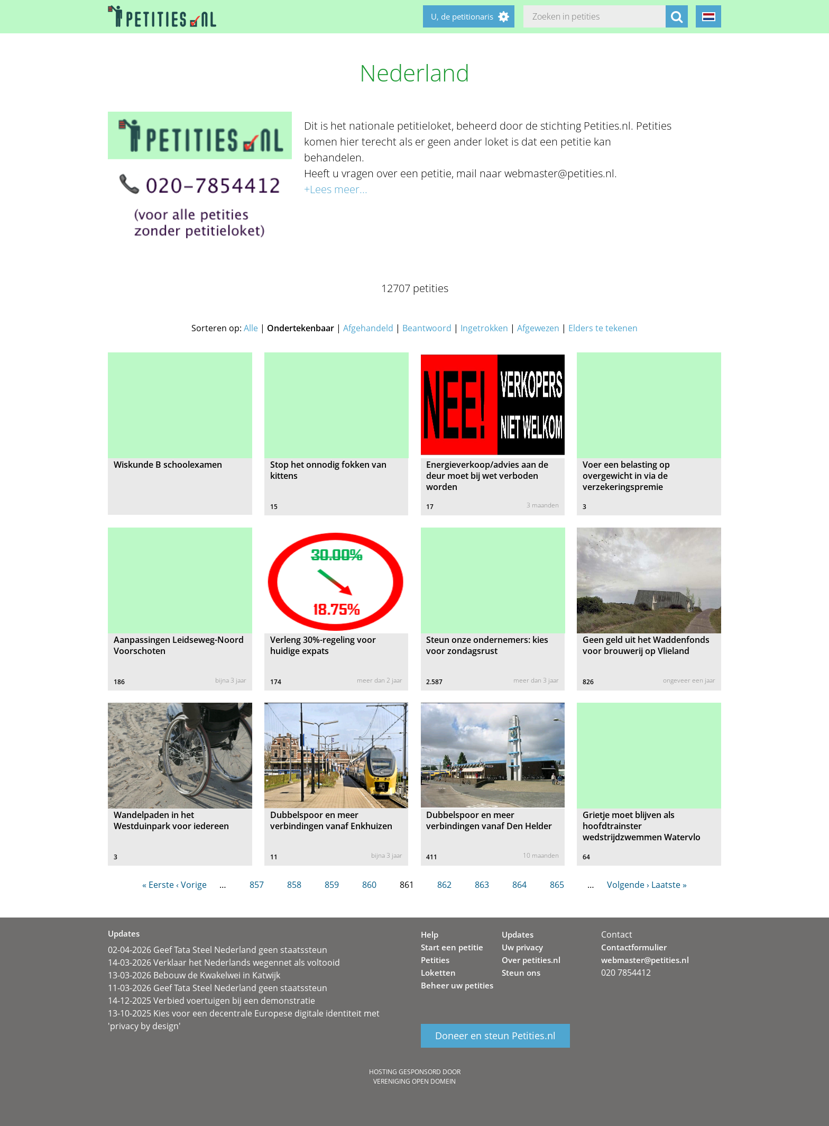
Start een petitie (452, 947)
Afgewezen (538, 328)
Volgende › (628, 885)
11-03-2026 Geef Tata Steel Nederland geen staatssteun (217, 988)
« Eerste (158, 885)
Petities (435, 960)
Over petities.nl (531, 960)
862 (444, 885)
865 (557, 885)
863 (482, 885)
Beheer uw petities (457, 985)
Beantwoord (427, 328)
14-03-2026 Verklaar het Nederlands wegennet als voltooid (224, 962)
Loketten (438, 972)
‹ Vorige (191, 885)
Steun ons (521, 972)
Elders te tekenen (603, 328)
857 (257, 885)
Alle (251, 328)
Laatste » (669, 885)
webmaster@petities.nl (645, 960)
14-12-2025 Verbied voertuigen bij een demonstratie (211, 1000)
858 (294, 885)
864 (519, 885)
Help (429, 934)
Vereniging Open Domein (414, 1081)
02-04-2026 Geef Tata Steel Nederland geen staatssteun (217, 950)
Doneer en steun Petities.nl (495, 1036)
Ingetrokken (484, 328)
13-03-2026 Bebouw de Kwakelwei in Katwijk (194, 975)
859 (332, 885)
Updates (517, 934)
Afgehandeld (368, 328)
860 (369, 885)
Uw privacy (522, 947)
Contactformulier (634, 947)
